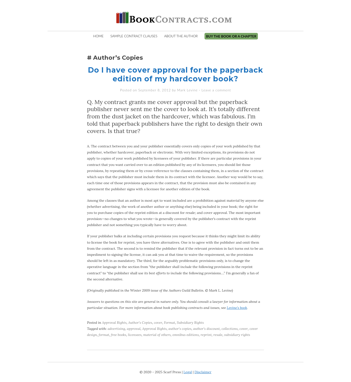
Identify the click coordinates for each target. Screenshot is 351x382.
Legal (188, 372)
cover (158, 322)
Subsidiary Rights (190, 322)
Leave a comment (216, 90)
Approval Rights (114, 322)
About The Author (181, 36)
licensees (135, 335)
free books (118, 335)
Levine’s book (237, 308)
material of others (157, 335)
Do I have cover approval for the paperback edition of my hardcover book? (175, 74)
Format (169, 322)
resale (217, 335)
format (104, 335)
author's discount (206, 328)
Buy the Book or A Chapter (231, 36)
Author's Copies (140, 322)
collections (230, 328)
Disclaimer (203, 372)
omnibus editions (185, 335)
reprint (206, 335)
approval (133, 328)
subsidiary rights (237, 335)
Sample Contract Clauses (133, 36)
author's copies (179, 328)
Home (98, 36)
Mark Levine (187, 90)
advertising (116, 328)
